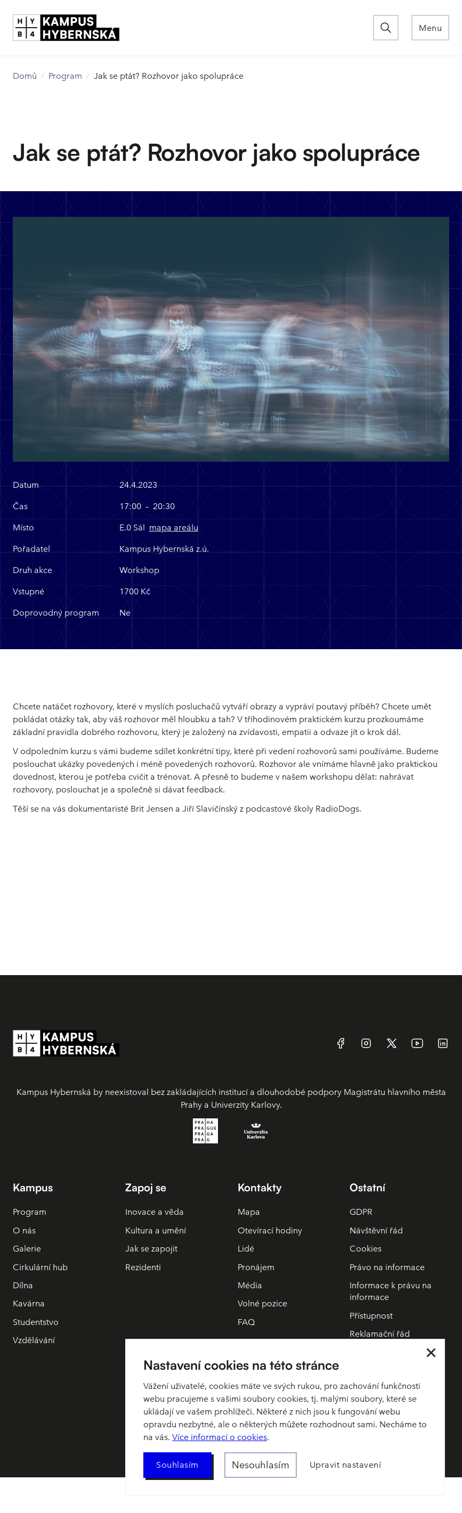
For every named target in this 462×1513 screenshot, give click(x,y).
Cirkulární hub (40, 1267)
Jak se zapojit (151, 1249)
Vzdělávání (34, 1340)
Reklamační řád (380, 1334)
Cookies (366, 1249)
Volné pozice (262, 1303)
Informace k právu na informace (391, 1291)
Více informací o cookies (219, 1437)
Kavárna (29, 1303)
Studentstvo (36, 1322)
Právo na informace (387, 1267)
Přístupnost (371, 1316)
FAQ (246, 1322)
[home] (193, 28)
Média (250, 1285)
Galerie (27, 1249)
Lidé (246, 1249)
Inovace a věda (154, 1212)
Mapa (249, 1212)
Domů (25, 76)
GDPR (361, 1212)
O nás (24, 1230)
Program (65, 76)
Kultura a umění (155, 1230)
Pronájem (256, 1267)
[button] (430, 27)
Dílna (23, 1285)
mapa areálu (173, 527)
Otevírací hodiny (270, 1230)
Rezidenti (143, 1267)
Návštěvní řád (376, 1230)
